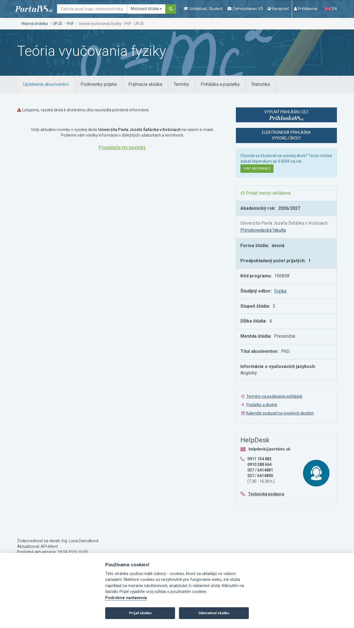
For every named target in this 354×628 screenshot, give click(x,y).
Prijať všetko (140, 613)
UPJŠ (57, 23)
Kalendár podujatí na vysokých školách (280, 413)
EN (331, 8)
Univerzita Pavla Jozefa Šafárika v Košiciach (284, 223)
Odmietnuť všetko (213, 613)
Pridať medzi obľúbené (265, 193)
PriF (70, 23)
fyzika (280, 291)
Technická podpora (266, 494)
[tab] (46, 84)
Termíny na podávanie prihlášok (274, 396)
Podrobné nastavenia (126, 597)
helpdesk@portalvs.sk (269, 449)
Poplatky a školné (261, 404)
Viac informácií (256, 169)
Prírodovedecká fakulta (263, 230)
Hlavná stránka (34, 23)
